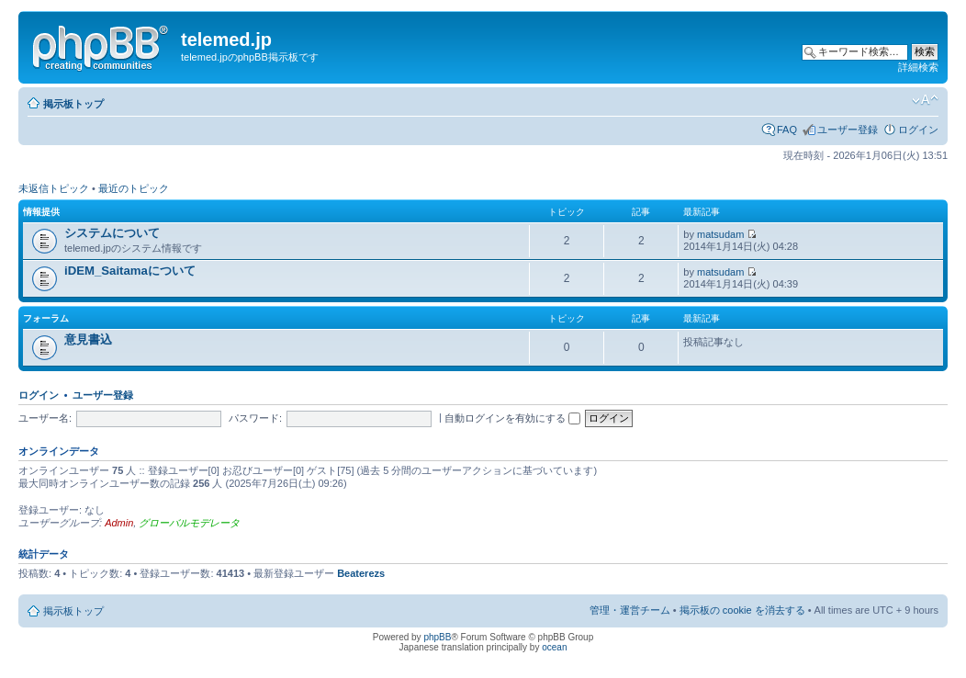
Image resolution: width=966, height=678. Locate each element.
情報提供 (41, 212)
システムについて (112, 233)
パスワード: (255, 418)
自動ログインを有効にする (512, 418)
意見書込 (88, 339)
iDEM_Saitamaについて (130, 270)
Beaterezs (361, 573)
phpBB (437, 637)
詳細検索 (918, 67)
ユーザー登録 (847, 129)
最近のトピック (133, 188)
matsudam (720, 234)
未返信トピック (53, 188)
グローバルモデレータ (189, 522)
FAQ (787, 129)
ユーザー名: (45, 418)
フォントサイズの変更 (925, 100)
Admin (119, 522)
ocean (554, 647)
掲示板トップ (73, 103)
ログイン (918, 129)
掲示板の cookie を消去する (742, 610)
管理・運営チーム (630, 610)
